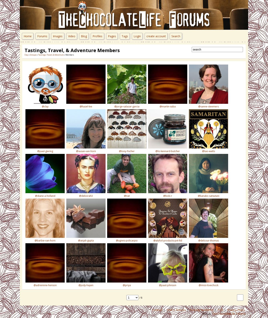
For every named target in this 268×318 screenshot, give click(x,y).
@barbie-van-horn (45, 240)
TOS (221, 310)
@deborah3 (86, 196)
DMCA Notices (177, 310)
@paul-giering (45, 151)
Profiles (97, 36)
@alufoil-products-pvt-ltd (167, 240)
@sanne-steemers (208, 106)
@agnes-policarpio (127, 240)
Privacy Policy (236, 310)
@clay (45, 106)
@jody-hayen (86, 285)
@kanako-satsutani (208, 196)
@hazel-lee (86, 106)
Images (57, 36)
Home (28, 36)
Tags (125, 36)
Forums (42, 36)
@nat (127, 196)
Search (175, 36)
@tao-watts (208, 151)
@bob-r (167, 196)
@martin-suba (168, 106)
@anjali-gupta (86, 240)
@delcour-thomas (208, 240)
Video (71, 36)
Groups (33, 55)
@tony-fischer (127, 151)
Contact (157, 310)
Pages (112, 36)
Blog (84, 36)
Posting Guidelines (202, 310)
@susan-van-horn (86, 151)
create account (156, 36)
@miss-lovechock (208, 285)
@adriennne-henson (45, 285)
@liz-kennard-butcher (167, 151)
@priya (127, 285)
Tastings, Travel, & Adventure (51, 55)
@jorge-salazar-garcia (126, 106)
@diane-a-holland (45, 196)
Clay (26, 55)
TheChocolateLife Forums (229, 314)
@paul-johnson (167, 285)
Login (137, 36)
